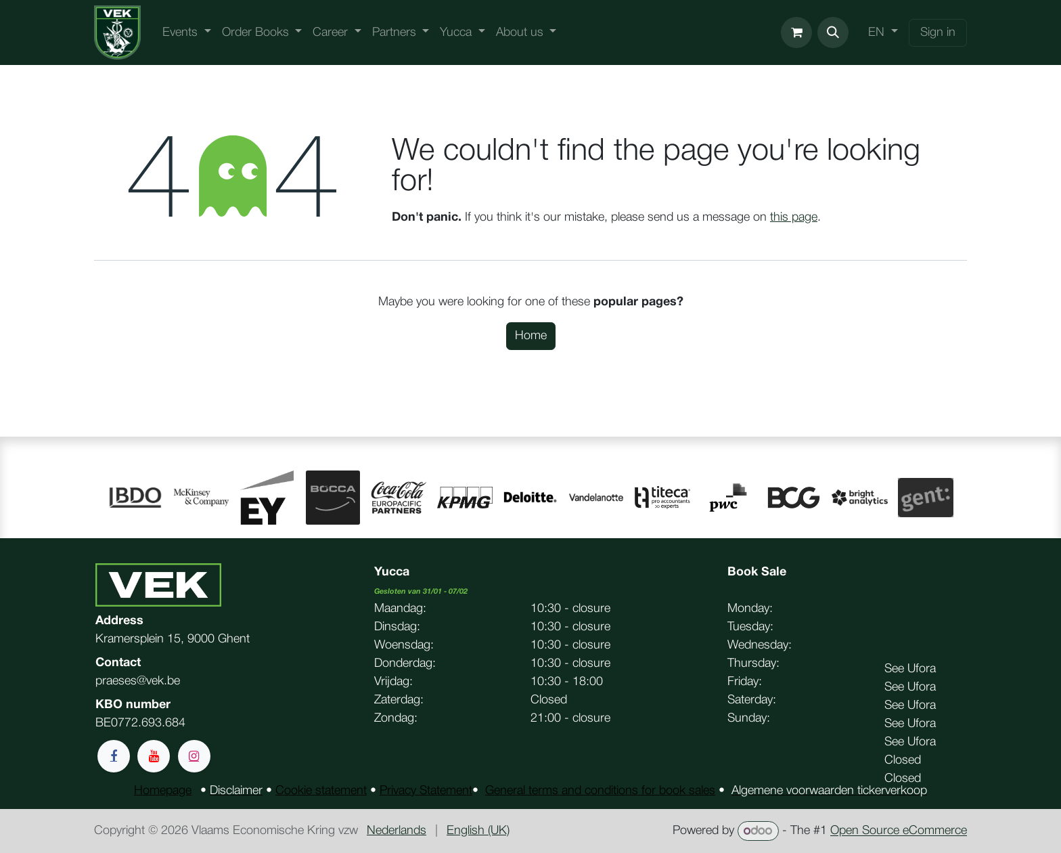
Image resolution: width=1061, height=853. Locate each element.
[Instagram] (194, 756)
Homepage (162, 790)
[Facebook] (113, 756)
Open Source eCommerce (898, 831)
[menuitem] (187, 32)
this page (793, 217)
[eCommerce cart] (796, 32)
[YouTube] (153, 756)
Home (531, 335)
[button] (833, 32)
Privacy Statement (426, 790)
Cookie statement (321, 790)
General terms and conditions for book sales (600, 790)
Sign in (937, 32)
